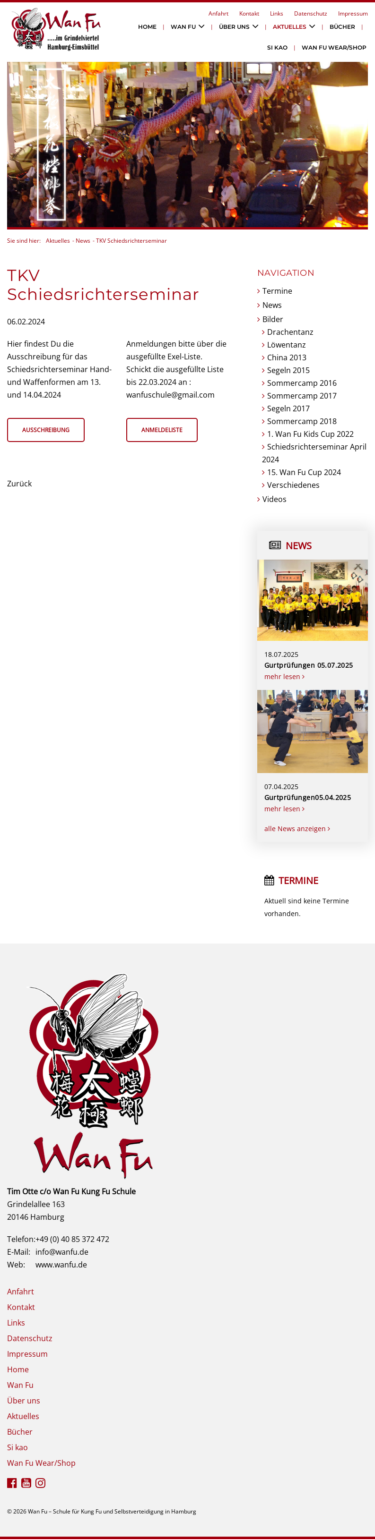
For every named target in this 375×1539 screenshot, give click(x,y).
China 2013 (286, 357)
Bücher (342, 26)
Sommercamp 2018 (302, 421)
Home (147, 26)
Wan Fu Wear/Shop (334, 47)
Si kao (277, 47)
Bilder (272, 319)
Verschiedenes (293, 485)
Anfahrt (218, 13)
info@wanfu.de (61, 1252)
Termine (277, 291)
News (83, 241)
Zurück (19, 483)
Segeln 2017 (288, 408)
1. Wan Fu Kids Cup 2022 (310, 434)
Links (276, 13)
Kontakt (249, 13)
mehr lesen (284, 676)
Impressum (353, 13)
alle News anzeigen (297, 828)
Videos (274, 499)
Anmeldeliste (162, 430)
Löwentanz (286, 345)
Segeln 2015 (288, 370)
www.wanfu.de (61, 1264)
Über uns (234, 26)
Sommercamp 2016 (302, 383)
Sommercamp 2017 (302, 396)
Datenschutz (310, 13)
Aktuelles (289, 26)
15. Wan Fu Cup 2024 (304, 472)
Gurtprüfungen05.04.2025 (307, 797)
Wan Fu (183, 26)
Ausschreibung (46, 430)
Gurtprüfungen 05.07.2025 (308, 665)
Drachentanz (290, 332)
